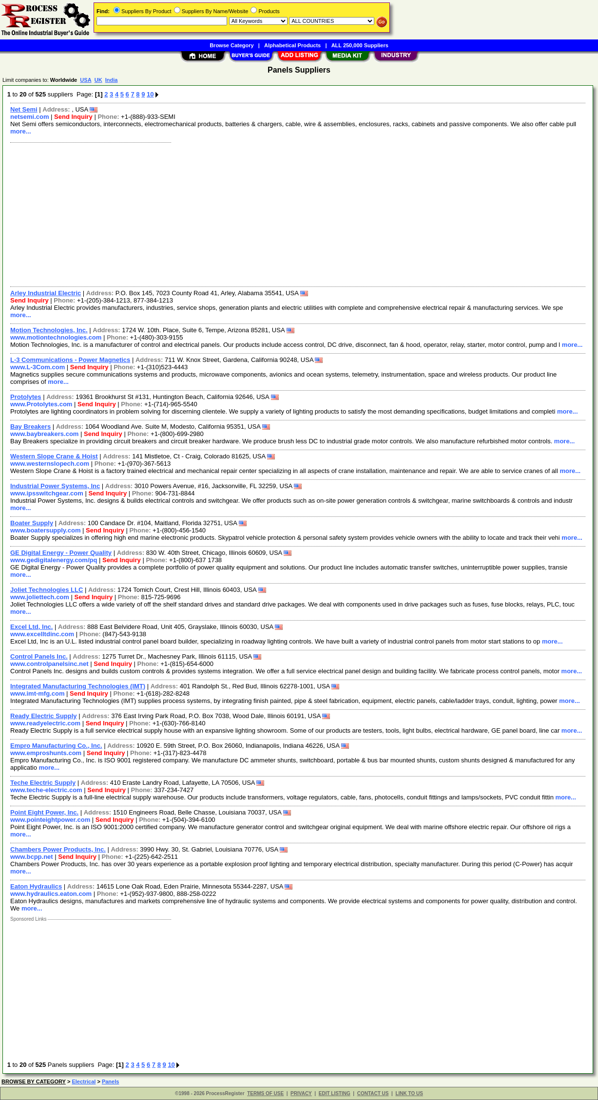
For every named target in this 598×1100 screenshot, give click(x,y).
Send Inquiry (73, 116)
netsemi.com (29, 116)
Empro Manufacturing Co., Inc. (56, 745)
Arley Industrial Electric (45, 293)
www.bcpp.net (31, 856)
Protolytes (25, 396)
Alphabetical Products (292, 45)
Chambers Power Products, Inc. (58, 849)
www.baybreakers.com (44, 433)
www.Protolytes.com (41, 404)
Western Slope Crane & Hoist (54, 456)
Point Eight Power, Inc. (44, 812)
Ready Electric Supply (43, 716)
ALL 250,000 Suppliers (359, 45)
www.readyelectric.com (45, 723)
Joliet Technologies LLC (46, 589)
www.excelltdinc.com (42, 634)
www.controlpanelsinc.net (49, 663)
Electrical (84, 1081)
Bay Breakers (30, 426)
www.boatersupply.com (45, 530)
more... (20, 131)
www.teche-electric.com (46, 790)
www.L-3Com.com (37, 367)
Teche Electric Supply (43, 782)
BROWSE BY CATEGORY (33, 1081)
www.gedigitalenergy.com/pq (53, 560)
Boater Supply (31, 523)
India (111, 80)
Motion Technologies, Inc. (49, 330)
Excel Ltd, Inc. (31, 626)
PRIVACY (301, 1093)
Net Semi (24, 109)
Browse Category (231, 45)
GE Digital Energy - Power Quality (61, 552)
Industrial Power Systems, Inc (55, 486)
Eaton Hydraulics (36, 886)
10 (150, 94)
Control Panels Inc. (39, 656)
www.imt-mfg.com (37, 693)
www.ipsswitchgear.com (46, 493)
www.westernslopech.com (49, 463)
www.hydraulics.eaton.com (51, 893)
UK (98, 80)
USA (85, 80)
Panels (110, 1081)
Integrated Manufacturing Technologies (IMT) (77, 686)
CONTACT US (373, 1093)
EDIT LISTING (334, 1093)
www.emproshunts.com (45, 753)
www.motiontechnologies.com (55, 337)
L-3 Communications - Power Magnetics (70, 359)
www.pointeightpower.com (50, 819)
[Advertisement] (298, 213)
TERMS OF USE (265, 1093)
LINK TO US (409, 1093)
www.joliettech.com (39, 597)
